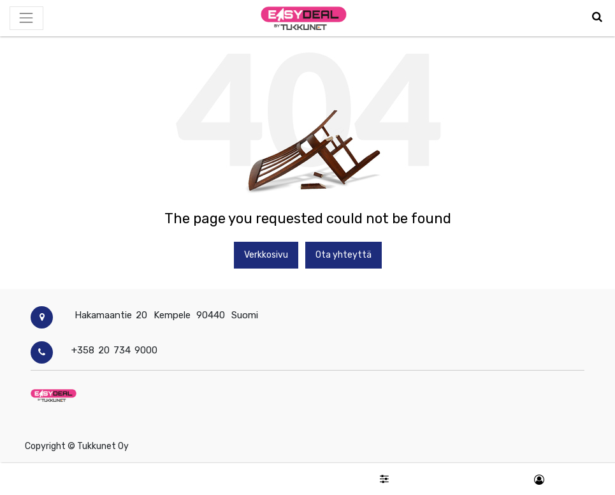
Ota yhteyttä (343, 254)
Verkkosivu (266, 254)
